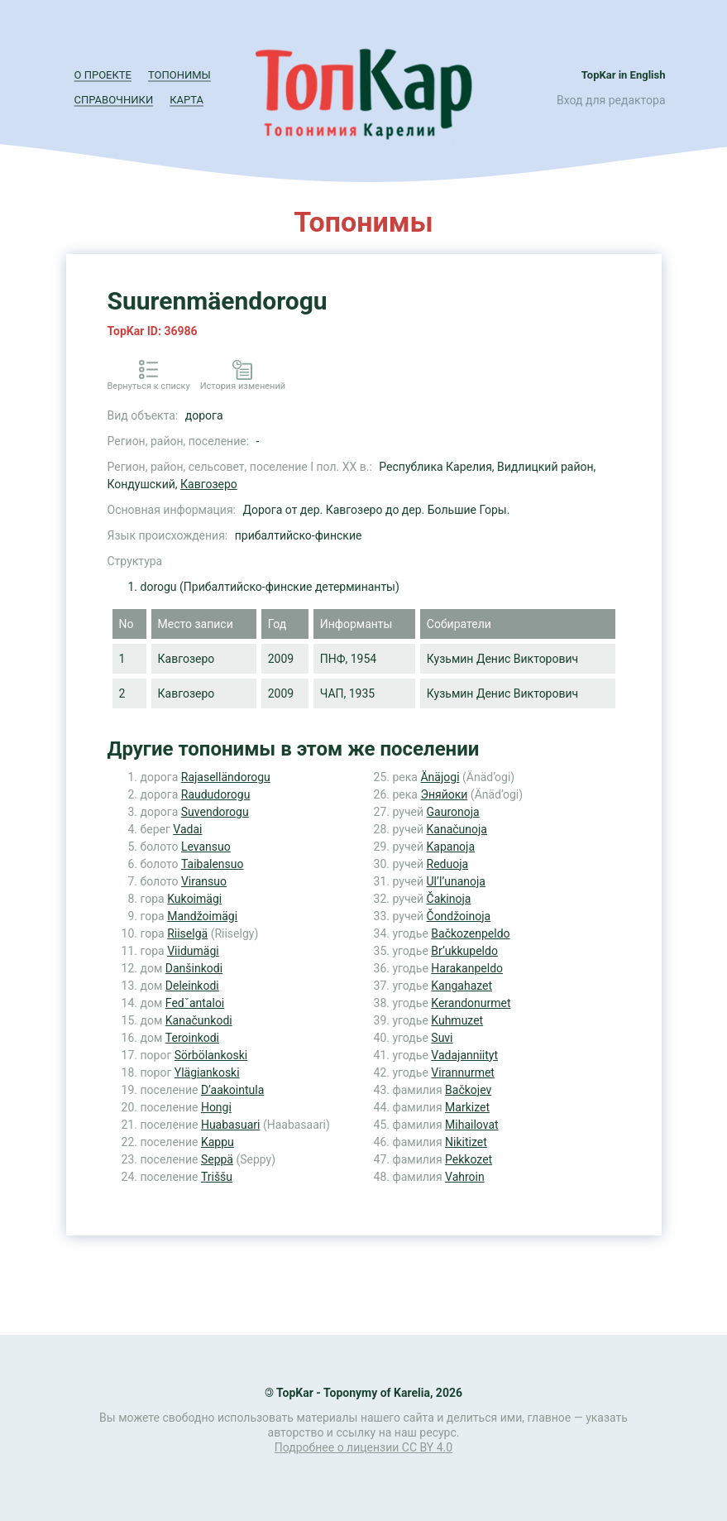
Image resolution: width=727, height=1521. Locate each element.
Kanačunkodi (198, 1020)
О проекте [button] (103, 75)
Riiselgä (187, 933)
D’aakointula (232, 1089)
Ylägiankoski (207, 1072)
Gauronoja (453, 811)
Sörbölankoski (211, 1055)
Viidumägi (193, 950)
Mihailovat (472, 1124)
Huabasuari (231, 1124)
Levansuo (206, 846)
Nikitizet (466, 1142)
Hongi (216, 1107)
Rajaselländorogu (225, 777)
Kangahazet (461, 985)
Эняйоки (443, 794)
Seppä (217, 1159)
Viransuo (204, 881)
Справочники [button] (114, 100)
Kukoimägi (194, 898)
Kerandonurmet (470, 1003)
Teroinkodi (192, 1037)
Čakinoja (449, 898)
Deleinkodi (192, 985)
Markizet (467, 1107)
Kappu (217, 1142)
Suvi (441, 1037)
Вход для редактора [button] (611, 100)
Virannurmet (463, 1072)
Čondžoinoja (459, 916)
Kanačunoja (457, 829)
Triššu (216, 1176)
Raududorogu (216, 794)
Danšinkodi (193, 968)
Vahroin (465, 1176)
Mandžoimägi (202, 916)
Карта (186, 100)
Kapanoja (451, 846)
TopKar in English (623, 75)
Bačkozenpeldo (470, 933)
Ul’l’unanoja (456, 881)
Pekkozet (468, 1159)
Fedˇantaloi (194, 1003)
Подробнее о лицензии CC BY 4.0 (363, 1447)
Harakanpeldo (467, 968)
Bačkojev (468, 1089)
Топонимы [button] (179, 75)
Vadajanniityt (464, 1055)
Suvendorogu (215, 811)
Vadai (187, 829)
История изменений (242, 386)
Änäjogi (439, 777)
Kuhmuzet (457, 1020)
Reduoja (448, 864)
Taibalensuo (212, 864)
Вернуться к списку (149, 386)
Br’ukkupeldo (464, 950)
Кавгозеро (208, 484)
